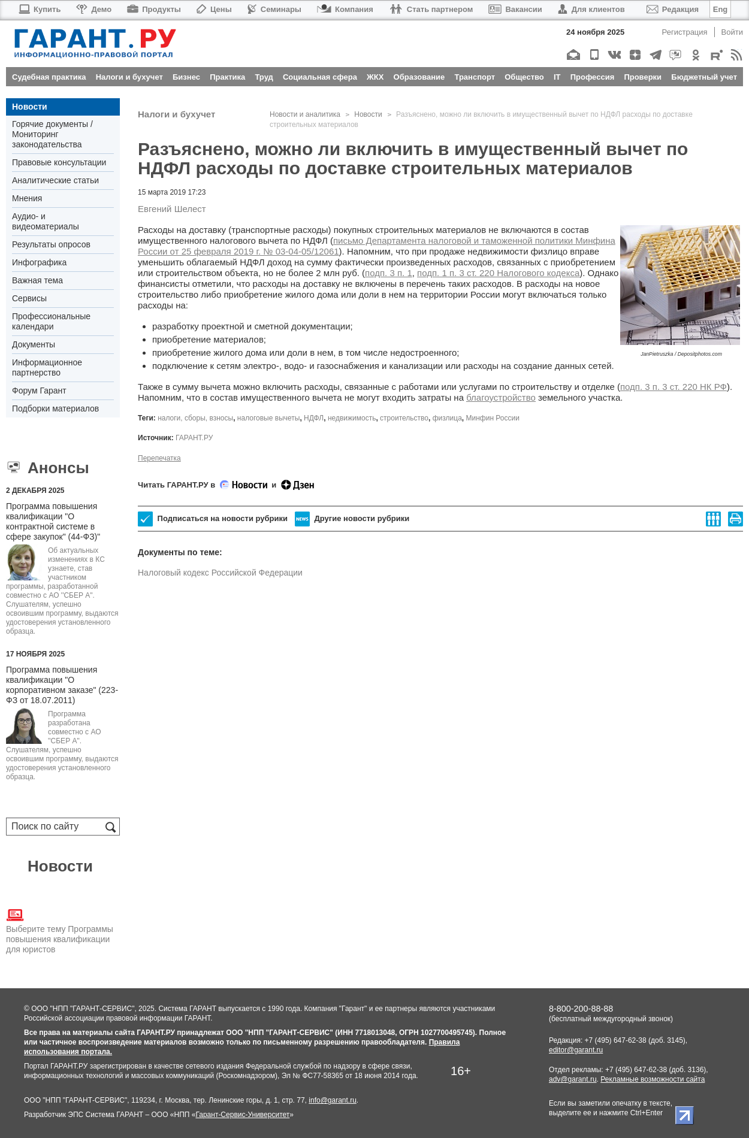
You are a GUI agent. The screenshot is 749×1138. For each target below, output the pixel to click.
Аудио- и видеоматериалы (45, 221)
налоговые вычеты (268, 418)
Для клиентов (591, 9)
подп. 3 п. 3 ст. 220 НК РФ (673, 387)
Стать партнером (431, 9)
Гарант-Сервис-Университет (242, 1114)
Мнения (27, 198)
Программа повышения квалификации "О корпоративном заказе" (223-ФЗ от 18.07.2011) (62, 685)
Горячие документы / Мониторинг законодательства (52, 134)
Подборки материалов (55, 408)
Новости (29, 106)
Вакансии (515, 9)
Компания (345, 9)
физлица (447, 418)
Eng (720, 9)
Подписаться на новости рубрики (213, 519)
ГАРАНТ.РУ (194, 438)
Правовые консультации (59, 162)
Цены (214, 9)
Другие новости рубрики (352, 519)
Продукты (154, 9)
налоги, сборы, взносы (195, 418)
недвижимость (352, 418)
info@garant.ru (333, 1100)
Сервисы (29, 298)
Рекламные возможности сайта (652, 1079)
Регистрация (685, 32)
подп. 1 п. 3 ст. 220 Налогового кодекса (498, 273)
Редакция (673, 9)
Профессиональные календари (51, 321)
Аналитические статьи (55, 180)
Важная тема (37, 280)
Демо (93, 9)
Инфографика (39, 262)
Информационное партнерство (47, 367)
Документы (33, 344)
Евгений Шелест (172, 209)
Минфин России (493, 418)
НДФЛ (314, 418)
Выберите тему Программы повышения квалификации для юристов (59, 930)
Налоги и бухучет (176, 114)
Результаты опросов (51, 244)
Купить (39, 9)
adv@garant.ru (573, 1079)
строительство (404, 418)
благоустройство (501, 397)
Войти (732, 32)
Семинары (274, 9)
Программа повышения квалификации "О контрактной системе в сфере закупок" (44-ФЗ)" (53, 521)
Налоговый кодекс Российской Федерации (220, 572)
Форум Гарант (39, 390)
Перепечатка (159, 458)
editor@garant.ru (576, 1050)
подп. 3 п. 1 (388, 273)
